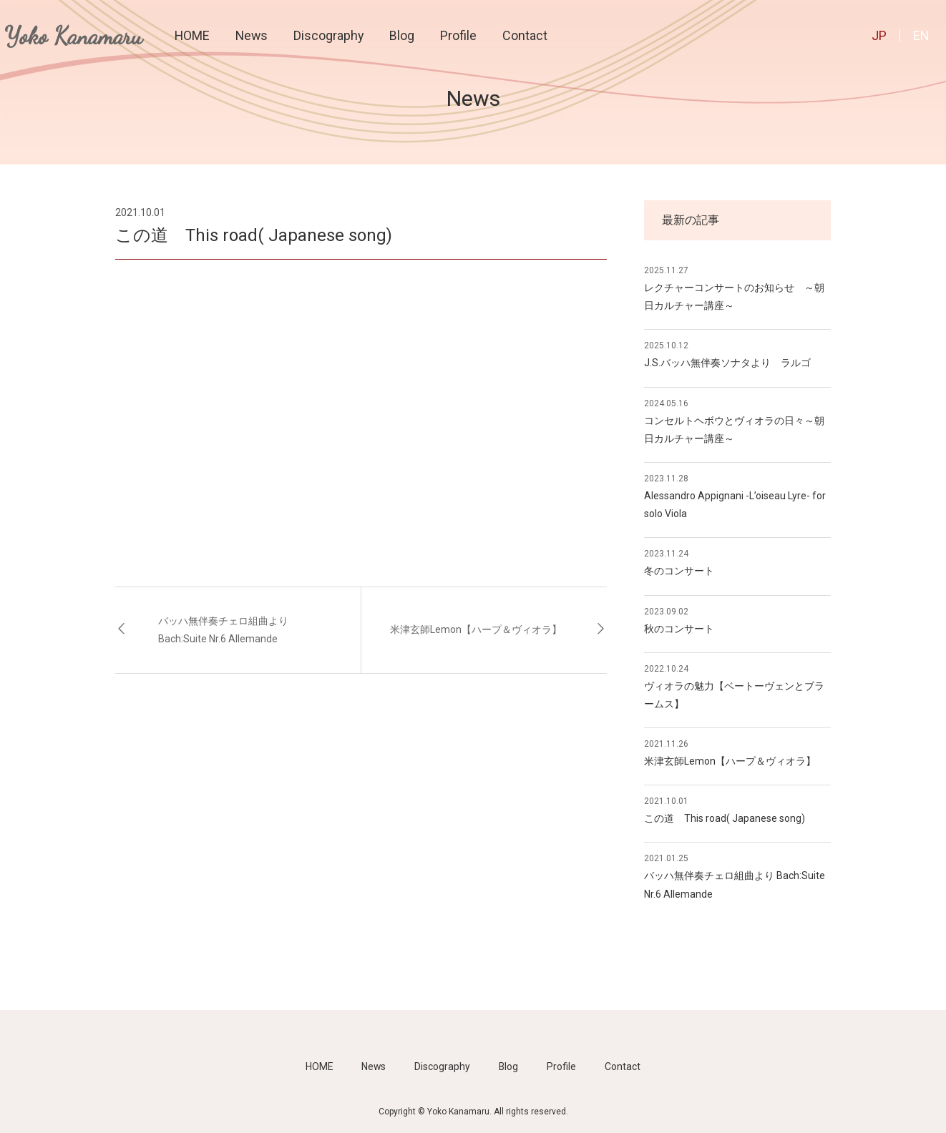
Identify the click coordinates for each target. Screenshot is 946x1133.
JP (879, 35)
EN (921, 35)
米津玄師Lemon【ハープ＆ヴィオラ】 (476, 629)
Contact (524, 35)
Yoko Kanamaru (73, 36)
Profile (458, 35)
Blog (401, 35)
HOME (192, 35)
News (251, 35)
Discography (328, 35)
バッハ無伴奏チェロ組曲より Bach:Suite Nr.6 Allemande (223, 629)
